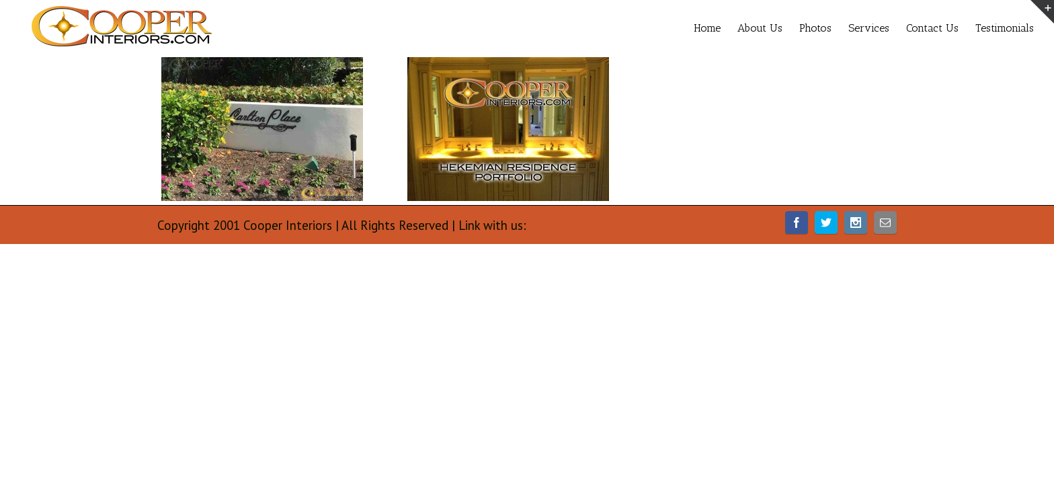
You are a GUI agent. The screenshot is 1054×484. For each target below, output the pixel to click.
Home (639, 28)
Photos (775, 28)
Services (841, 28)
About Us (706, 28)
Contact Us (919, 28)
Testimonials (1004, 28)
